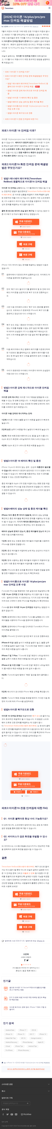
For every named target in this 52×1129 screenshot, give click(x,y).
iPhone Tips (19, 1046)
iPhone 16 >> (12, 1062)
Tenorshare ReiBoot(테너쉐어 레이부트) (20, 726)
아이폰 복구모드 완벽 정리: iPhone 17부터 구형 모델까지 (27, 1008)
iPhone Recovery (23, 1050)
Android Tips (32, 1046)
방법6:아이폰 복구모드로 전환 (20, 113)
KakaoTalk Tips (11, 1038)
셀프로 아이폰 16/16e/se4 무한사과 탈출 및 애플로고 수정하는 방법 (27, 989)
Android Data (10, 1030)
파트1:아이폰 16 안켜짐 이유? (17, 72)
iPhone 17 (23, 1030)
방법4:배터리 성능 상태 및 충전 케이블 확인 (26, 102)
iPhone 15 (21, 1034)
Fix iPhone (9, 1050)
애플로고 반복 (29, 873)
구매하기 (18, 792)
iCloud (8, 1046)
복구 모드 (36, 716)
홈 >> (5, 1063)
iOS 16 (23, 1038)
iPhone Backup (27, 1042)
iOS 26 (34, 1030)
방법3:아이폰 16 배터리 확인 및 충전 (23, 98)
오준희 (6, 26)
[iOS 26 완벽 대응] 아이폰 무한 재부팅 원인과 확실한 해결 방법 (27, 998)
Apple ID (40, 1042)
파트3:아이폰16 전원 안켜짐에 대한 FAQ (21, 119)
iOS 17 (32, 1034)
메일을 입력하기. (16, 1103)
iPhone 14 (42, 1034)
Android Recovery (11, 1042)
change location (36, 1038)
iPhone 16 (35, 26)
